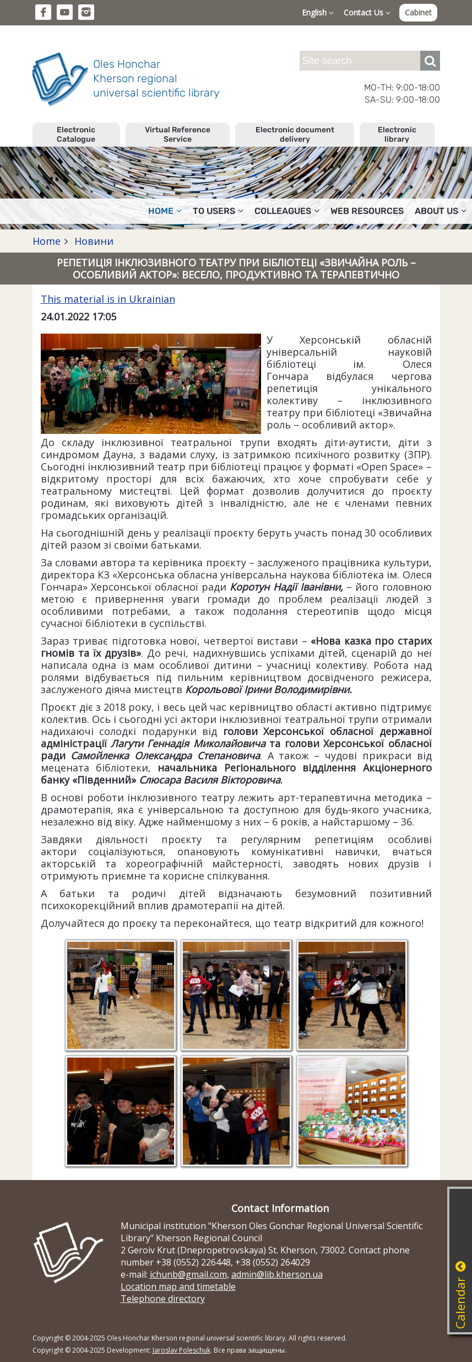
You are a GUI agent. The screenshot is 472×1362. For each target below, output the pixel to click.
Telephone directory (163, 1299)
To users (218, 211)
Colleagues (286, 211)
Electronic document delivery (295, 134)
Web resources (367, 211)
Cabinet (418, 12)
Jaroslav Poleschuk (181, 1350)
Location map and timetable (178, 1286)
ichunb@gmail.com (188, 1274)
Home (165, 211)
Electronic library (397, 134)
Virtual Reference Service (177, 134)
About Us (440, 211)
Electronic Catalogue (76, 134)
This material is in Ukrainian (108, 298)
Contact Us (367, 12)
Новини (92, 241)
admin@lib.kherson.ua (277, 1274)
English (318, 12)
